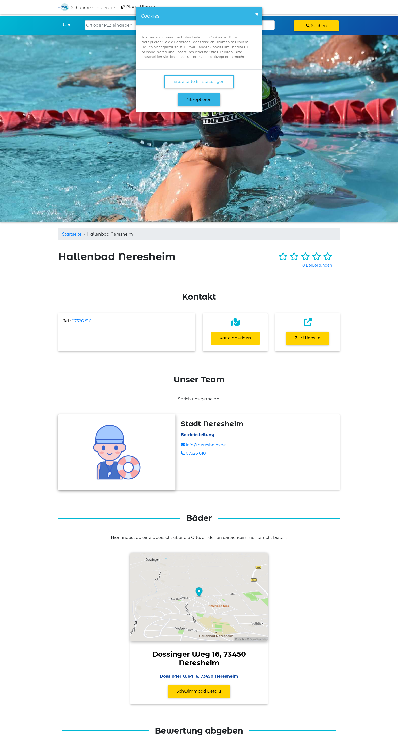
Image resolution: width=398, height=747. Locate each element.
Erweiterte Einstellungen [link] (199, 81)
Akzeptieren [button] (199, 99)
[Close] (256, 14)
